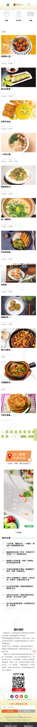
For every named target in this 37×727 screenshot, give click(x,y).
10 (7, 436)
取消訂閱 (27, 711)
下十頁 (31, 436)
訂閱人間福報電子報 (18, 704)
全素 (3, 32)
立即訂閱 (10, 711)
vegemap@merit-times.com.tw (19, 699)
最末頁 (23, 436)
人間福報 (18, 532)
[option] (6, 17)
